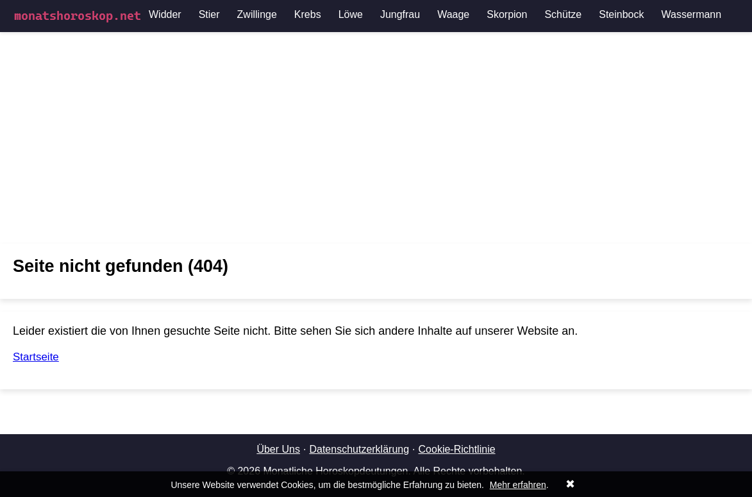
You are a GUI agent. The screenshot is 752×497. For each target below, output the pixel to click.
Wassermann (692, 14)
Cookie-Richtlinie (457, 449)
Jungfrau (400, 14)
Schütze (562, 14)
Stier (209, 14)
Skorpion (507, 14)
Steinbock (621, 14)
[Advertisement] (376, 138)
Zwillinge (257, 14)
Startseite (36, 357)
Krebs (307, 14)
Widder (165, 14)
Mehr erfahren (518, 485)
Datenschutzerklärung (359, 449)
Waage (453, 14)
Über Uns (278, 449)
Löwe (350, 14)
